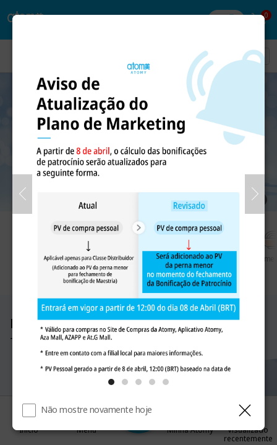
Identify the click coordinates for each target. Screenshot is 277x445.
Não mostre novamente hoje (96, 409)
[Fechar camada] (245, 410)
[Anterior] (22, 194)
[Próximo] (255, 194)
